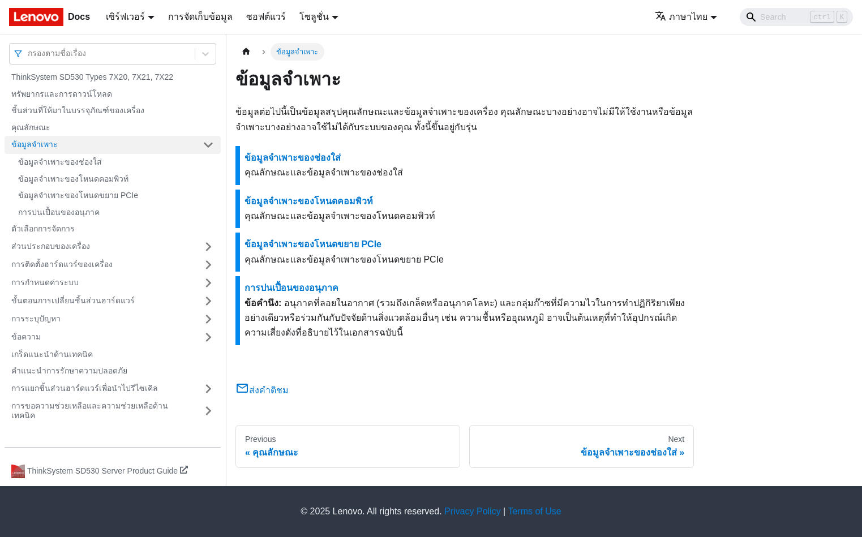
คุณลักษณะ (30, 127)
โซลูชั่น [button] (314, 17)
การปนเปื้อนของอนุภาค (59, 212)
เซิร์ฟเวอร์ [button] (125, 17)
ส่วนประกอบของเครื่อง (50, 246)
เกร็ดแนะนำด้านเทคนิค (52, 354)
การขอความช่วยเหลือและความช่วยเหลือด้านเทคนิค (89, 410)
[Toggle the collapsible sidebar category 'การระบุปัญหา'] (208, 319)
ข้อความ (26, 336)
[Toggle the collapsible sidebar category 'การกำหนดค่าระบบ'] (208, 283)
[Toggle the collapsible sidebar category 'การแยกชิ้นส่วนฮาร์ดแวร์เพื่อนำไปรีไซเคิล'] (208, 389)
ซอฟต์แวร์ (266, 17)
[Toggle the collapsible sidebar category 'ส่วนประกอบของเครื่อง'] (208, 247)
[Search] (796, 17)
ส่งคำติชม (262, 390)
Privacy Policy (472, 511)
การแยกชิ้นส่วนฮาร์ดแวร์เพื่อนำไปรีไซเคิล (84, 388)
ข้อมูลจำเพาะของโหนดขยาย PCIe (78, 195)
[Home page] (246, 52)
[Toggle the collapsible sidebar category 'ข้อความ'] (208, 337)
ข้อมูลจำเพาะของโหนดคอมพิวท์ (73, 178)
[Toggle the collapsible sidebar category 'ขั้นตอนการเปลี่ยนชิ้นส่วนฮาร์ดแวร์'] (208, 301)
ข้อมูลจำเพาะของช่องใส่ (60, 161)
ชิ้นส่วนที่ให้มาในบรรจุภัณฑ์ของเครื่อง (77, 110)
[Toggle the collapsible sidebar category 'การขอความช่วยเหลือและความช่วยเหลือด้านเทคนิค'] (208, 411)
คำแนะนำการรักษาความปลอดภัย (69, 370)
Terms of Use (534, 511)
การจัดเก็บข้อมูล (200, 17)
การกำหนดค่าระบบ (45, 282)
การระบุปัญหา (36, 318)
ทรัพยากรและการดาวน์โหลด (61, 93)
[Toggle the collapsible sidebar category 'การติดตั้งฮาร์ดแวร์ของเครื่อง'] (208, 265)
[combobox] (29, 53)
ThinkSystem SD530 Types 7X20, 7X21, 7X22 (92, 76)
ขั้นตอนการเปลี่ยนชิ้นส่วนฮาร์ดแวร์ (73, 300)
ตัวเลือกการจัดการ (43, 228)
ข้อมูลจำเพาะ (34, 144)
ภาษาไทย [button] (681, 17)
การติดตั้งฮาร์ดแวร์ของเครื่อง (62, 264)
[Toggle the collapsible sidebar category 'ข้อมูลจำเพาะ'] (208, 145)
